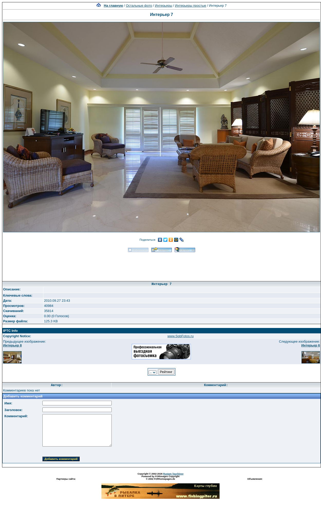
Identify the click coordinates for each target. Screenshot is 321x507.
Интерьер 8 (12, 345)
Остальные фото (139, 5)
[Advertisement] (161, 265)
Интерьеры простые (190, 5)
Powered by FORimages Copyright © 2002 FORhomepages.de (160, 477)
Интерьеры (163, 5)
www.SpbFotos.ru (180, 336)
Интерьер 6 (310, 345)
